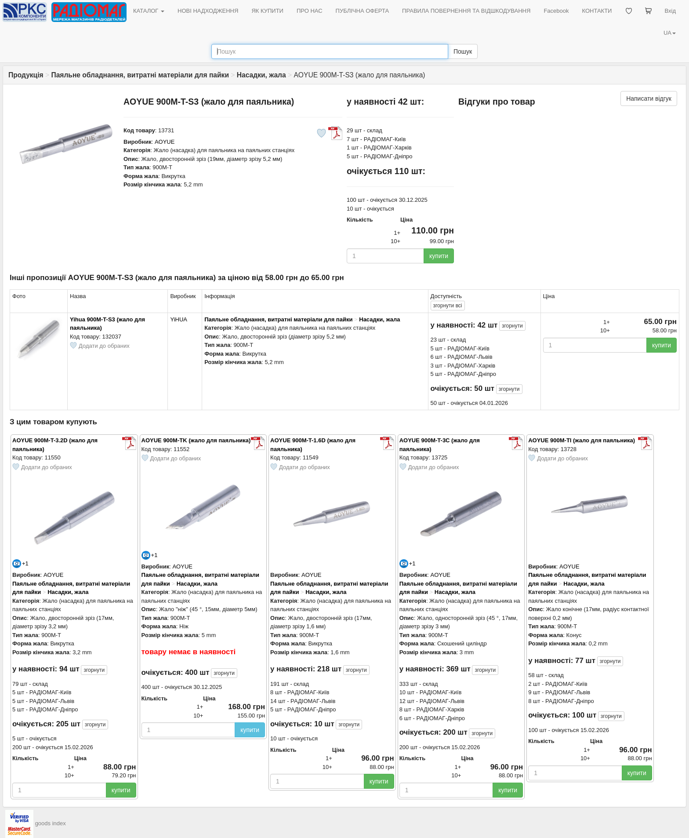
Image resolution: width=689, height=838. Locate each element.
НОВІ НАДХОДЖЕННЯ (208, 10)
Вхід (670, 10)
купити (438, 255)
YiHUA (178, 319)
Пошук (462, 51)
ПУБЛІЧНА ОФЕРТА (362, 10)
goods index (50, 823)
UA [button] (670, 32)
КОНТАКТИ (597, 10)
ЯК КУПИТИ (267, 10)
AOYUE (165, 141)
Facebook (556, 10)
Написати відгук (648, 98)
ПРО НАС (310, 10)
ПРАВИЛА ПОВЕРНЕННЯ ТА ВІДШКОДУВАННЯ (466, 10)
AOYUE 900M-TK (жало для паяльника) (196, 440)
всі (447, 305)
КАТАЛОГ (148, 10)
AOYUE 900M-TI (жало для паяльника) (581, 440)
